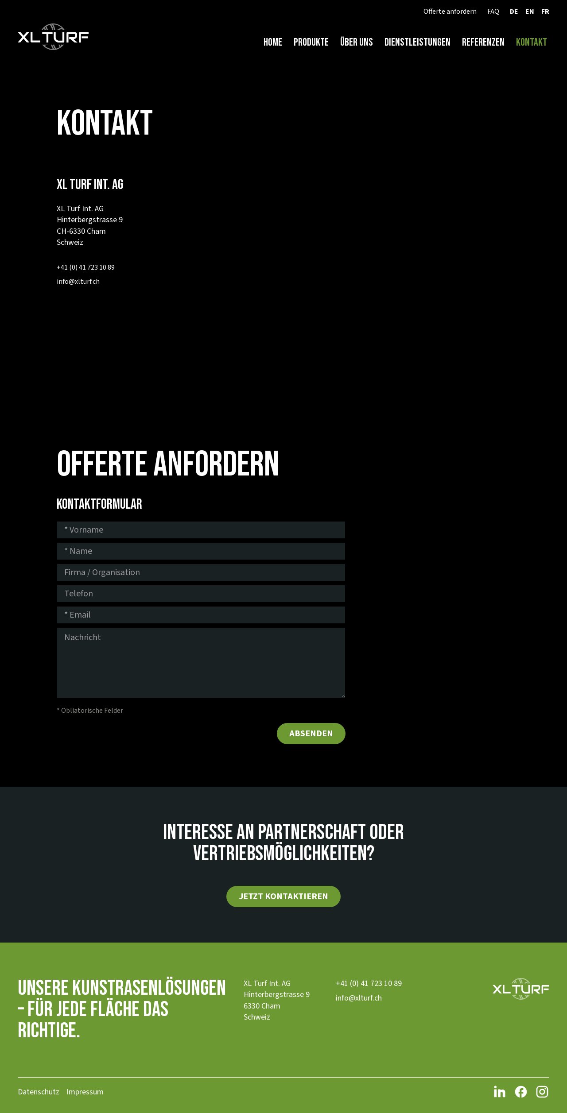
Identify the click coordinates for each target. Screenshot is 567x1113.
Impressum (85, 1092)
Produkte (311, 42)
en (529, 11)
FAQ (493, 11)
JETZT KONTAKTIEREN (283, 896)
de (514, 11)
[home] (53, 36)
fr (545, 11)
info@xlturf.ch (78, 281)
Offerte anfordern (450, 11)
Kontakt (531, 42)
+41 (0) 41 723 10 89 (86, 267)
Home (273, 42)
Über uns (356, 42)
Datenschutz (38, 1092)
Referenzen (483, 42)
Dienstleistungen (417, 42)
